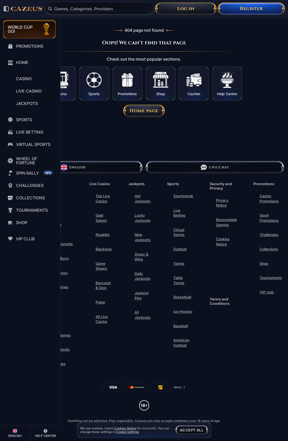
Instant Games (54, 304)
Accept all (192, 430)
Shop (264, 263)
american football (181, 342)
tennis (178, 263)
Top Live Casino (103, 198)
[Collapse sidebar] (6, 9)
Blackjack (104, 249)
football (179, 249)
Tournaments (271, 277)
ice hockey (182, 311)
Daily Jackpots (143, 276)
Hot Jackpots (143, 198)
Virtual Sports (179, 232)
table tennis (178, 280)
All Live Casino (102, 319)
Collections (269, 249)
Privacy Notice (222, 203)
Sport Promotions (269, 218)
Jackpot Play (142, 295)
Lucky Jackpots (143, 218)
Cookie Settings (127, 432)
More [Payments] (180, 388)
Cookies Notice (223, 241)
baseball (180, 326)
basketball (182, 297)
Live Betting (179, 213)
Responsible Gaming (226, 222)
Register (251, 8)
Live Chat (215, 167)
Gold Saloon (101, 218)
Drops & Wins (141, 257)
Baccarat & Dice (103, 285)
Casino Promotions (269, 198)
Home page (144, 111)
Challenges (269, 234)
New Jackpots (143, 237)
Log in (185, 8)
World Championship (61, 241)
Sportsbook (183, 196)
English (73, 167)
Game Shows (101, 266)
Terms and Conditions (220, 301)
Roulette (103, 234)
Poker (100, 302)
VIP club (267, 292)
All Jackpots (143, 315)
